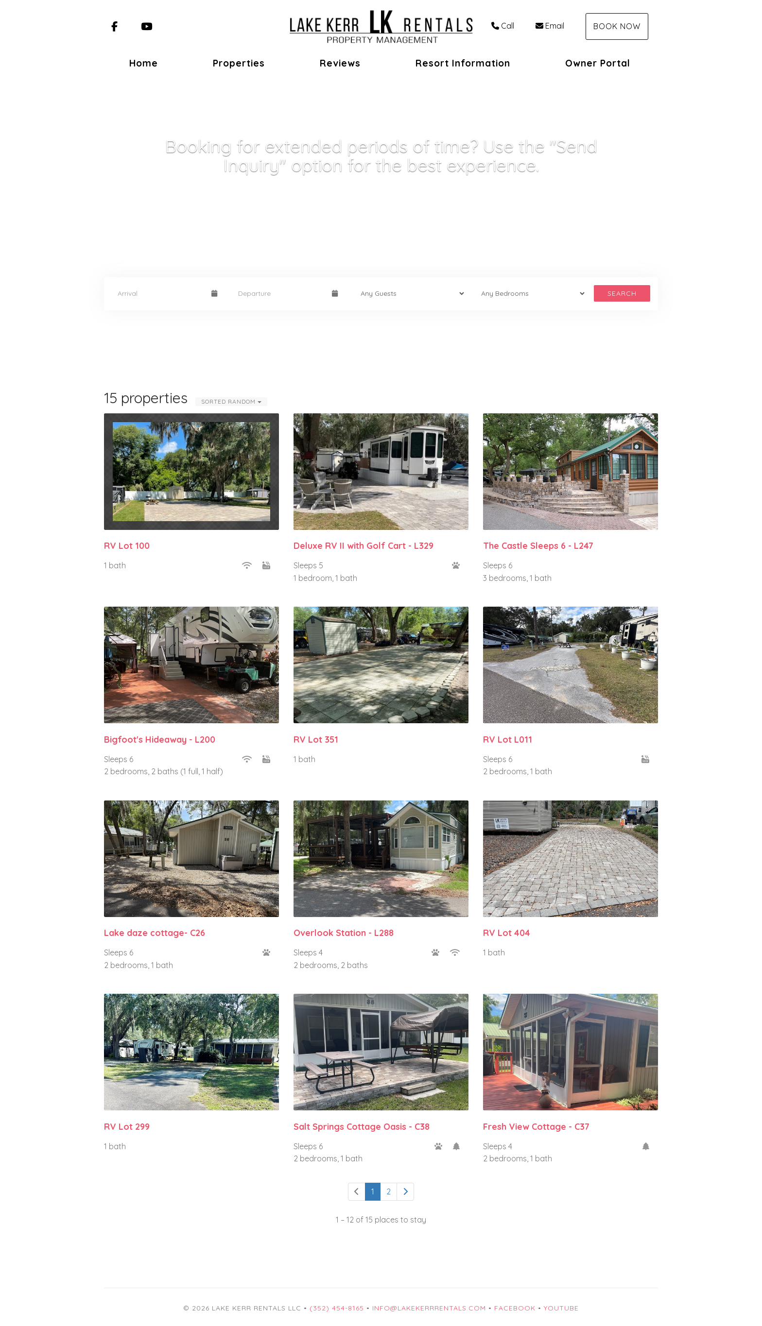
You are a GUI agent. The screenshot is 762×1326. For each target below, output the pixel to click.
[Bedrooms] (529, 293)
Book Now (617, 26)
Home (143, 63)
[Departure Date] (280, 293)
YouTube (561, 1308)
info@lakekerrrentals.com (429, 1308)
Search (622, 293)
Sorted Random (231, 401)
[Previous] (356, 1192)
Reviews (340, 63)
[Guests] (409, 293)
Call (502, 26)
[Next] (405, 1192)
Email (550, 26)
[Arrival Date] (160, 293)
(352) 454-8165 (337, 1308)
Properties (239, 63)
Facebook (515, 1308)
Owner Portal (597, 63)
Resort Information (463, 63)
